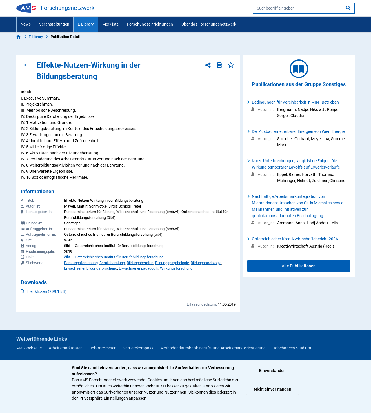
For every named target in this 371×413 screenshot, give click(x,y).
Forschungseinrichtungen (150, 24)
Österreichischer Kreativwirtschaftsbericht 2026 (295, 239)
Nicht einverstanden (272, 389)
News (26, 24)
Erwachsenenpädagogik (138, 268)
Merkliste (110, 24)
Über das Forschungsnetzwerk (208, 24)
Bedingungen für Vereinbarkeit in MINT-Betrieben (295, 102)
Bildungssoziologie (206, 263)
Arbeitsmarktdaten (66, 348)
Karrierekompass (138, 348)
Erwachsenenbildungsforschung (90, 268)
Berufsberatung (112, 263)
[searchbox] (304, 8)
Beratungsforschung (81, 263)
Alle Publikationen (299, 266)
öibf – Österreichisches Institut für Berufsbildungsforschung (113, 257)
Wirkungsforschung (176, 268)
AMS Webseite (29, 348)
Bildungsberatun (140, 263)
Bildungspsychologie (172, 263)
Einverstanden (272, 370)
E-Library (86, 24)
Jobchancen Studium (292, 348)
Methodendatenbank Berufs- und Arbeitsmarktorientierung (213, 348)
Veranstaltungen (54, 24)
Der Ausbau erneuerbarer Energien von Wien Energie (298, 131)
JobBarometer (103, 348)
